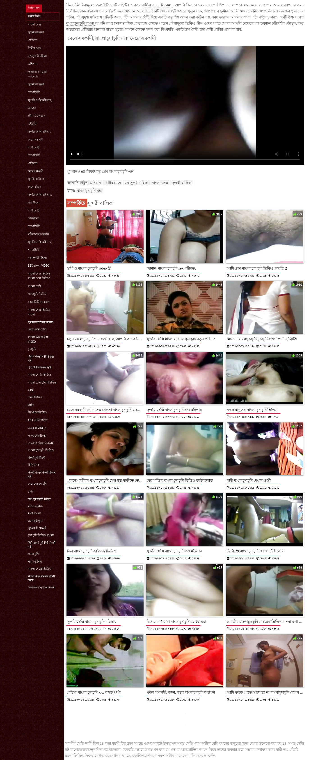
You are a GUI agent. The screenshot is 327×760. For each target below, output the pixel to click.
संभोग (31, 405)
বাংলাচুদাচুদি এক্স (89, 190)
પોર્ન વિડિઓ (35, 561)
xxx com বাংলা (38, 420)
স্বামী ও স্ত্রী (34, 147)
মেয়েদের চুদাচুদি (37, 483)
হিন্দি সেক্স (34, 465)
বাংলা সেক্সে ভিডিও (40, 569)
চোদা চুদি (33, 554)
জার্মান (32, 108)
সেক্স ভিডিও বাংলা (39, 302)
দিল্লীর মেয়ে (34, 48)
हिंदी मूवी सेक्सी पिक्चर (39, 499)
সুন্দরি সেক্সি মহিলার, (40, 100)
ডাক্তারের (33, 218)
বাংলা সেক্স (34, 24)
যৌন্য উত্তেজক (36, 116)
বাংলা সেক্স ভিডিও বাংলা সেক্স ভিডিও (39, 276)
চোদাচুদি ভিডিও (37, 294)
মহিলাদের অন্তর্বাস (38, 234)
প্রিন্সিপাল (33, 8)
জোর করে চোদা (37, 329)
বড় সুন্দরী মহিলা (37, 56)
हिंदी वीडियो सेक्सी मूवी (39, 367)
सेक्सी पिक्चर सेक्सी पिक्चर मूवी (41, 474)
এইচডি (32, 124)
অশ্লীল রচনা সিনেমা (157, 5)
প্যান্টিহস (33, 202)
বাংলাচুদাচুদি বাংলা (80, 23)
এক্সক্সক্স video (37, 428)
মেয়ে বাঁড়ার (34, 187)
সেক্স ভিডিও (35, 397)
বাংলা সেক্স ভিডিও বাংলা (39, 312)
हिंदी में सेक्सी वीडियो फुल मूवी (41, 358)
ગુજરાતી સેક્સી (37, 528)
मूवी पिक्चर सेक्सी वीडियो (40, 322)
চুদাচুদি (32, 349)
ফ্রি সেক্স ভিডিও (37, 412)
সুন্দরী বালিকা (36, 32)
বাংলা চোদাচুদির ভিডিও (42, 382)
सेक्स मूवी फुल (35, 521)
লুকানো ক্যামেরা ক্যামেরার (37, 74)
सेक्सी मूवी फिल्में (36, 458)
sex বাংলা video (38, 266)
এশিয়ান (32, 40)
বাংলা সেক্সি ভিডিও (39, 375)
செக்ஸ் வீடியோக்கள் (41, 587)
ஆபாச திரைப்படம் (40, 443)
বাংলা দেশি (34, 286)
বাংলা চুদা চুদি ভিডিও (41, 450)
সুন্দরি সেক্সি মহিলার (39, 132)
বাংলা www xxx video (38, 339)
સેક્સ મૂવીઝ (35, 506)
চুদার (31, 491)
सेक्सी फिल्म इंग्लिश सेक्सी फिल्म (41, 578)
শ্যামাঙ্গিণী (34, 92)
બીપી (31, 390)
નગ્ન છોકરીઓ (37, 436)
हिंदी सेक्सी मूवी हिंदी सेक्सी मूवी (41, 545)
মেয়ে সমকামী (35, 139)
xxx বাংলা (34, 513)
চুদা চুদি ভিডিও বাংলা (41, 535)
